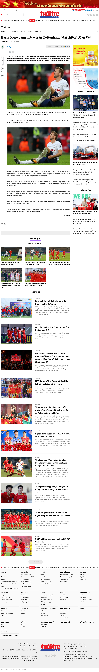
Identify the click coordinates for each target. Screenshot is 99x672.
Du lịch (42, 611)
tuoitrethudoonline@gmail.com (77, 651)
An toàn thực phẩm (48, 622)
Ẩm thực (43, 613)
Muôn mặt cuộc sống (46, 583)
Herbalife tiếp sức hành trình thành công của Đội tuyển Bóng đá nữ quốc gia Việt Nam (85, 221)
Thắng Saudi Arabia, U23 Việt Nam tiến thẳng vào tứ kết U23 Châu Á (11, 285)
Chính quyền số (64, 611)
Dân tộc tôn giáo (25, 579)
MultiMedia (92, 20)
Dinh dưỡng (44, 624)
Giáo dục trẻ (65, 622)
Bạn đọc (59, 20)
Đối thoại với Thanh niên (66, 574)
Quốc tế (47, 20)
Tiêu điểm (3, 577)
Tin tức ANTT (24, 595)
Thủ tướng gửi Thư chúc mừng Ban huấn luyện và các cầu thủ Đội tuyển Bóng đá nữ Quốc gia (51, 463)
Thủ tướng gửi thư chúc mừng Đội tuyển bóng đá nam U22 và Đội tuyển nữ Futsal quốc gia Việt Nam (51, 410)
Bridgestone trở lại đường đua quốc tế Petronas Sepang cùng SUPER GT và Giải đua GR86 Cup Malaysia (85, 172)
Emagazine (4, 629)
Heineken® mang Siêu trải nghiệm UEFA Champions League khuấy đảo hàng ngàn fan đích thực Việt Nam (84, 231)
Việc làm (43, 604)
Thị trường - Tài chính (46, 599)
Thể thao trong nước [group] (13, 31)
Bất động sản (53, 20)
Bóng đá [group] (3, 31)
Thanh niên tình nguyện (66, 577)
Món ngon (43, 626)
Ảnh (2, 624)
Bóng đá (4, 41)
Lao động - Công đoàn (26, 583)
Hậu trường (86, 190)
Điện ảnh (23, 624)
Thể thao (32, 20)
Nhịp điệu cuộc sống (73, 20)
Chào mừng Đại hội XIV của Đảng (9, 581)
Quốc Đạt (8, 47)
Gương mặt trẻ (64, 579)
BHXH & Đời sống (45, 579)
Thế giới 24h (63, 595)
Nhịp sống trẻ (20, 20)
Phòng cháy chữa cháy (27, 602)
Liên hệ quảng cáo (80, 654)
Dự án (81, 595)
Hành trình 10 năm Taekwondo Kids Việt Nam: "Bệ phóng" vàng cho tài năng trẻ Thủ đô (84, 115)
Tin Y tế (23, 611)
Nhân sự (3, 579)
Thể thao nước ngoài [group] (26, 31)
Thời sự (5, 20)
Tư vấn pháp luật (25, 599)
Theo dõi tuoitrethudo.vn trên (54, 46)
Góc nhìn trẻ (63, 581)
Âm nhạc (23, 626)
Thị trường (83, 597)
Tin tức (2, 574)
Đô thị (42, 574)
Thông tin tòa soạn (69, 654)
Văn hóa (27, 20)
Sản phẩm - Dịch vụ (87, 622)
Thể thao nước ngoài (86, 141)
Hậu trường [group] (38, 31)
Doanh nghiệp (44, 597)
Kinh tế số (63, 613)
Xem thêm (36, 562)
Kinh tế (42, 20)
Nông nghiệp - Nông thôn (47, 595)
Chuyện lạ (63, 599)
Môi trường (43, 577)
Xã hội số (62, 615)
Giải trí (23, 622)
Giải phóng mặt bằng (46, 581)
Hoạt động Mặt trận (26, 574)
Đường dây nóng (5, 611)
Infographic (4, 631)
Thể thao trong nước (86, 91)
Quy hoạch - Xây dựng (86, 599)
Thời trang (82, 579)
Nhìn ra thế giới (64, 597)
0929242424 (73, 649)
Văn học (82, 574)
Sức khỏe (64, 20)
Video (2, 626)
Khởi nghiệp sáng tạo (46, 602)
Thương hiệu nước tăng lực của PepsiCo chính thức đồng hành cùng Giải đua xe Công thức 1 (84, 182)
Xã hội (15, 20)
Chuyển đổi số (82, 20)
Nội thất (82, 602)
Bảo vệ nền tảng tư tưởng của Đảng (8, 585)
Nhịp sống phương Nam (9, 635)
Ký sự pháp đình (25, 597)
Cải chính (3, 615)
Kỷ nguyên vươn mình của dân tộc (10, 588)
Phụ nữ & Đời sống (26, 586)
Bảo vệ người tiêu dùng (7, 613)
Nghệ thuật (83, 577)
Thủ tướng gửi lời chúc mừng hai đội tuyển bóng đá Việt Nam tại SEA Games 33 (52, 516)
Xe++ (88, 20)
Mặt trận (10, 20)
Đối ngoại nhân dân (26, 581)
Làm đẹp (23, 613)
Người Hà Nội (44, 615)
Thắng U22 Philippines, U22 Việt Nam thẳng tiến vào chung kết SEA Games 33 (51, 489)
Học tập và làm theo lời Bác (28, 577)
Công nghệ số (64, 617)
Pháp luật (37, 20)
